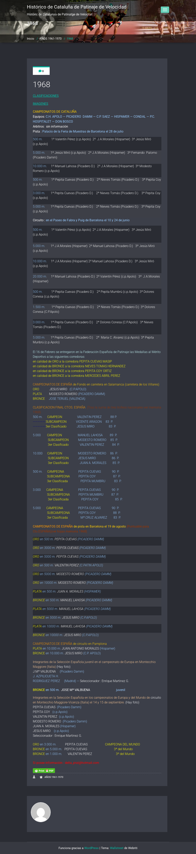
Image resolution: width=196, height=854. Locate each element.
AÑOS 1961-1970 (50, 38)
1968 (70, 38)
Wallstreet (116, 848)
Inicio (30, 38)
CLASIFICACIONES (46, 96)
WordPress (91, 848)
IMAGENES (40, 104)
